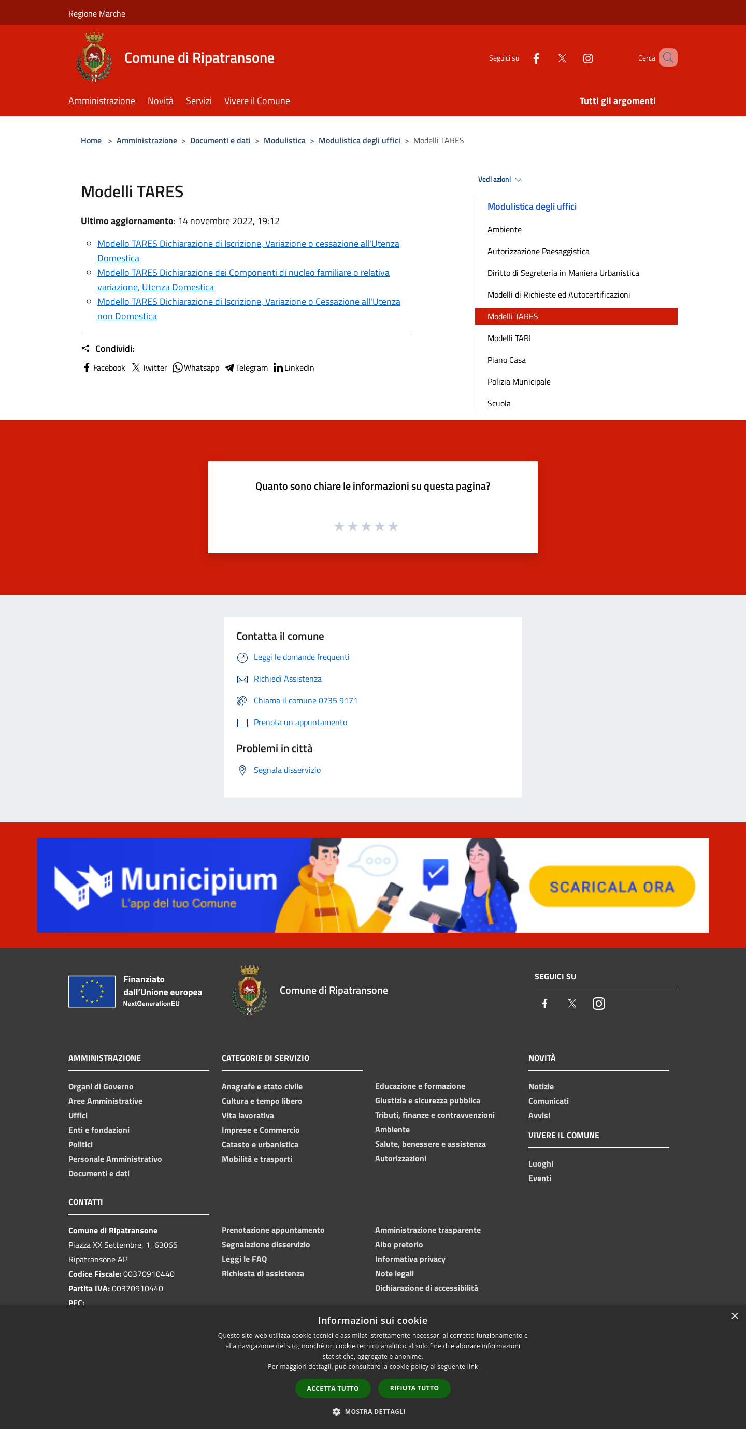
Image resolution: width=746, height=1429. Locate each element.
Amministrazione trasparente (428, 1230)
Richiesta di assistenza (263, 1273)
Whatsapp (195, 367)
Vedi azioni (501, 179)
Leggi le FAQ (244, 1259)
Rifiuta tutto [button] (414, 1387)
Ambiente (504, 229)
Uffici (78, 1115)
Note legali (394, 1273)
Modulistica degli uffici (359, 140)
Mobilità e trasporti (257, 1159)
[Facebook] (521, 57)
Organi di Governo (101, 1086)
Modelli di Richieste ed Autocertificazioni (558, 294)
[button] (373, 1411)
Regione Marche (96, 13)
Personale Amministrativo (115, 1159)
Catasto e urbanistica (260, 1144)
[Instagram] (573, 57)
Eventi (539, 1178)
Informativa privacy (410, 1259)
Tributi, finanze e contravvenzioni (435, 1115)
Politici (80, 1144)
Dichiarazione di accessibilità (426, 1287)
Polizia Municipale (519, 381)
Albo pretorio (399, 1244)
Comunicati (548, 1101)
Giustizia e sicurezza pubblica (427, 1100)
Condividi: (107, 349)
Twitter (148, 367)
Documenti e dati (220, 140)
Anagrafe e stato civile (262, 1086)
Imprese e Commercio (261, 1130)
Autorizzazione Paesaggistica (538, 251)
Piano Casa (506, 359)
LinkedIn (293, 367)
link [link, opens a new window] (472, 1366)
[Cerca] (665, 57)
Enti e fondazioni (99, 1130)
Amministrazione (147, 140)
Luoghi (540, 1163)
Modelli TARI (509, 338)
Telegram (245, 367)
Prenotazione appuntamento (273, 1230)
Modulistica (285, 140)
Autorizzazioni (400, 1158)
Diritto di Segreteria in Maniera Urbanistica (563, 273)
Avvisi (539, 1115)
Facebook (103, 367)
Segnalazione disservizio (266, 1244)
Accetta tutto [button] (333, 1388)
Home (91, 140)
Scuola (499, 403)
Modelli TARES (512, 316)
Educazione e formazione (420, 1086)
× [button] (734, 1316)
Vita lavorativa (248, 1115)
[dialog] (373, 1367)
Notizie (541, 1086)
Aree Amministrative (105, 1101)
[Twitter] (547, 57)
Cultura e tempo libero (262, 1101)
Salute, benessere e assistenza (430, 1144)
